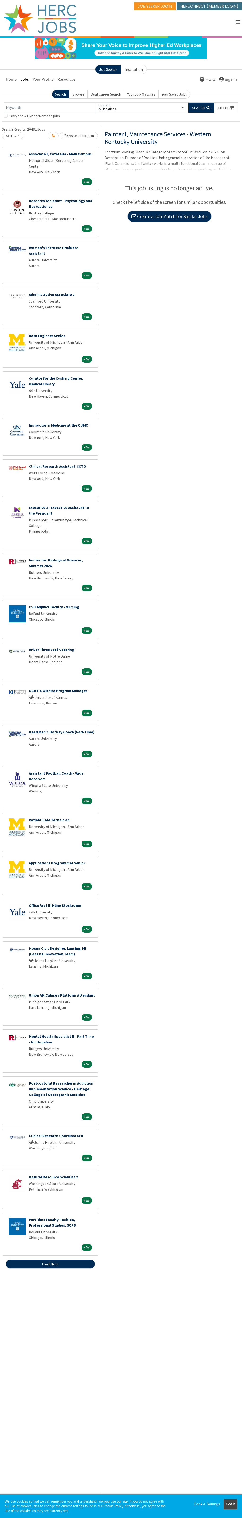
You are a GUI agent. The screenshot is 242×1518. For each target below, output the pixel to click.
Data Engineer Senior (47, 336)
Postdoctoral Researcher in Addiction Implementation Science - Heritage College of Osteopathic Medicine (61, 1090)
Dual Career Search (106, 95)
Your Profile (43, 80)
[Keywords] (50, 108)
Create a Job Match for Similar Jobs (169, 217)
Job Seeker (108, 70)
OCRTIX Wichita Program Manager (58, 692)
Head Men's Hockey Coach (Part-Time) (62, 733)
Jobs (24, 80)
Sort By (11, 136)
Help (207, 80)
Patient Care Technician (49, 821)
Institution (134, 70)
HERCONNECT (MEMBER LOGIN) (209, 6)
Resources (66, 80)
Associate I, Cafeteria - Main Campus (60, 154)
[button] (238, 22)
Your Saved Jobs (174, 95)
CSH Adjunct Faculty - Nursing (54, 608)
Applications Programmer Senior (57, 864)
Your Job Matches (141, 95)
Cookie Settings (207, 1504)
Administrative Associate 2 (51, 295)
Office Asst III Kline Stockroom (55, 906)
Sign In (228, 80)
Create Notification (79, 136)
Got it (230, 1504)
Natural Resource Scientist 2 (53, 1177)
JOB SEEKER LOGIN (155, 6)
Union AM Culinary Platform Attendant (62, 996)
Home (11, 80)
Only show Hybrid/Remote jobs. (34, 116)
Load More (50, 1265)
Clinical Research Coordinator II (56, 1136)
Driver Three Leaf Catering (51, 650)
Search (60, 95)
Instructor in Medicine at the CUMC (58, 426)
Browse (78, 95)
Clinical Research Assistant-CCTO (57, 467)
